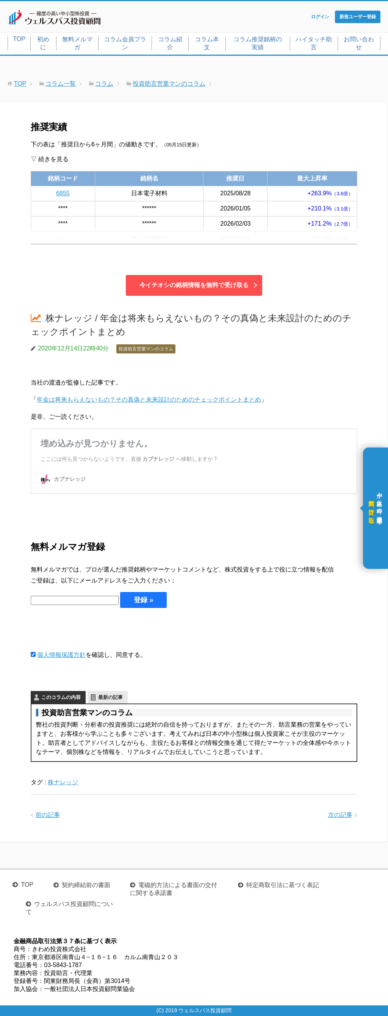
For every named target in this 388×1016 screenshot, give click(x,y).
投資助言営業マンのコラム (146, 349)
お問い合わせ (359, 43)
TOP (19, 39)
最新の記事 (110, 697)
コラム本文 (207, 43)
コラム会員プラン (125, 43)
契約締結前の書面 (86, 885)
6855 (63, 193)
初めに (43, 43)
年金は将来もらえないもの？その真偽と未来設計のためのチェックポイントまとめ (149, 399)
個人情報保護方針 (61, 655)
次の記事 (340, 815)
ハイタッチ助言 (314, 43)
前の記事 (48, 815)
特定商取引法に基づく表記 (282, 885)
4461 (63, 239)
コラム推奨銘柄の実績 (257, 43)
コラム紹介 (170, 43)
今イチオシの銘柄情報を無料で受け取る (194, 285)
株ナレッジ (63, 782)
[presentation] (88, 629)
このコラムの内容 (61, 697)
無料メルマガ (77, 43)
